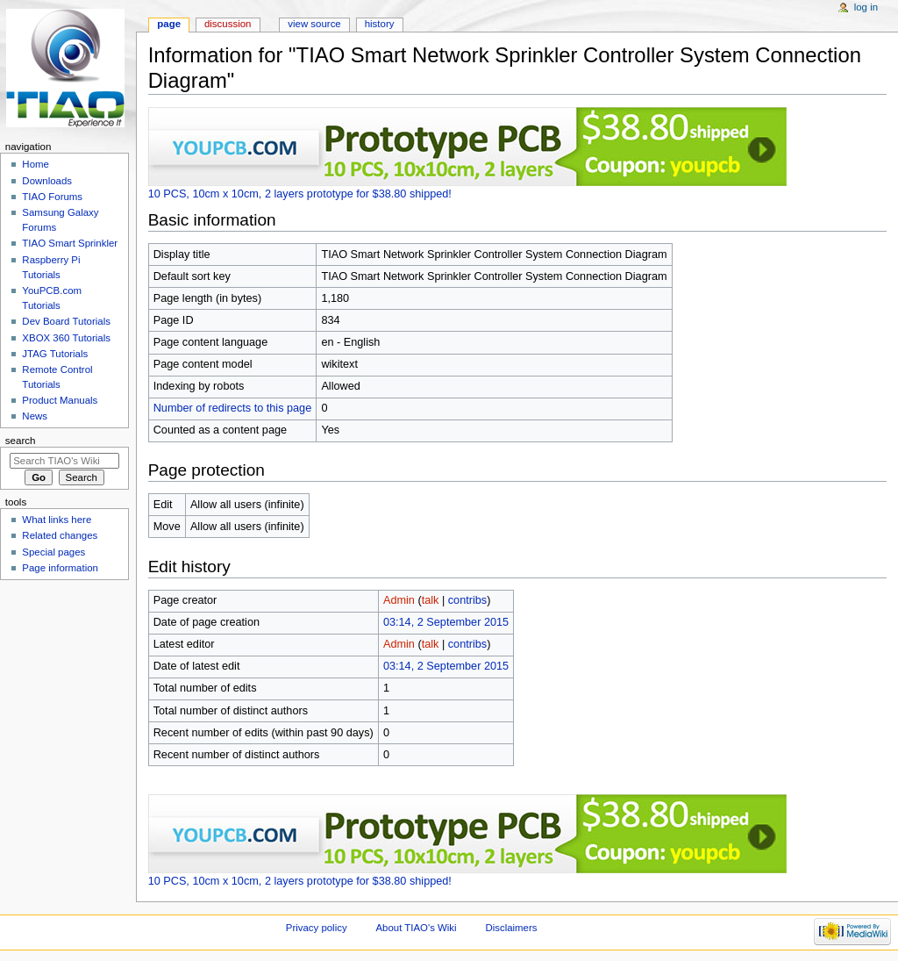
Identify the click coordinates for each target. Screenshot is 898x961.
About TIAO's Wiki (415, 927)
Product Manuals (59, 400)
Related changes (59, 535)
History (380, 23)
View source (314, 23)
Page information (60, 568)
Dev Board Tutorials (66, 321)
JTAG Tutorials (55, 353)
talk (430, 600)
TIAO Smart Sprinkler (70, 243)
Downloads (47, 181)
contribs (467, 600)
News (34, 416)
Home (35, 164)
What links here (56, 519)
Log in (866, 7)
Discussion (227, 23)
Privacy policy (316, 927)
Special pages (53, 552)
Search (20, 440)
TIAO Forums (52, 196)
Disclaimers (511, 927)
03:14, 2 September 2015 (446, 622)
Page (169, 23)
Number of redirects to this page (232, 408)
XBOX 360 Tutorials (66, 338)
